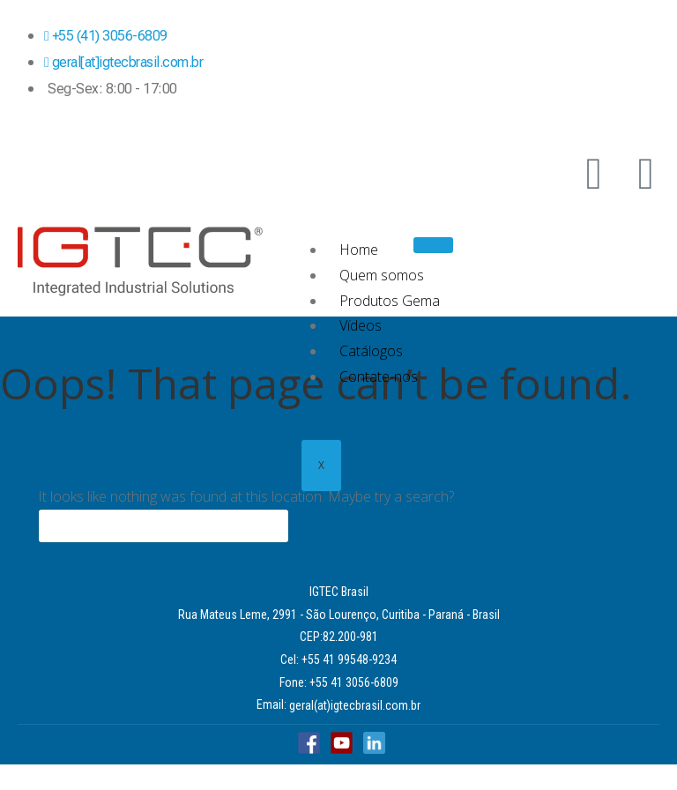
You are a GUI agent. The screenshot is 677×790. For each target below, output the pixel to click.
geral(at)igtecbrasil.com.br (354, 705)
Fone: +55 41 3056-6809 (338, 682)
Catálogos (371, 351)
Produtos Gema (389, 300)
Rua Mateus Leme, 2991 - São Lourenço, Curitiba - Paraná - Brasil (339, 614)
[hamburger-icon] (433, 245)
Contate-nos (378, 376)
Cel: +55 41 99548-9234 (338, 659)
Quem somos (381, 275)
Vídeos (360, 325)
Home (358, 249)
